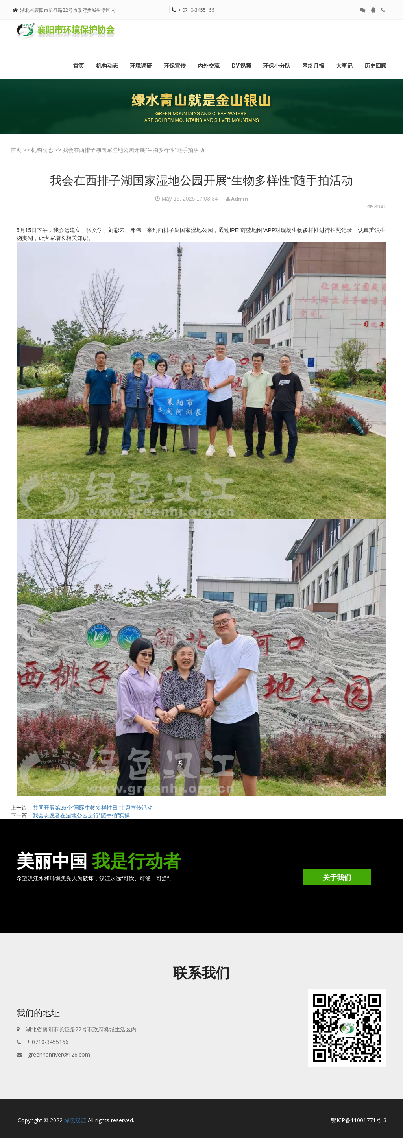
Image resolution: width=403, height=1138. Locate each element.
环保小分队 (276, 65)
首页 (78, 65)
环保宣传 (175, 65)
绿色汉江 (75, 1120)
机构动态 (107, 65)
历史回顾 (375, 65)
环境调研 (141, 65)
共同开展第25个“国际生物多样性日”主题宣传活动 (93, 807)
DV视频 (241, 65)
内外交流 (209, 65)
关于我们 (337, 877)
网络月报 (313, 65)
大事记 (344, 65)
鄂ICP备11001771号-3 (358, 1120)
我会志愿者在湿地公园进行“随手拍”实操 (81, 815)
